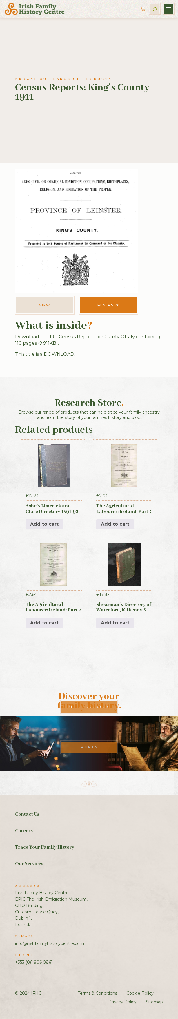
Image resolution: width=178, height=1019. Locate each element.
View (44, 305)
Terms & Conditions (97, 993)
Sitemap (154, 1002)
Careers (24, 831)
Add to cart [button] (44, 524)
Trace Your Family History (44, 847)
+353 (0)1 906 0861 (34, 962)
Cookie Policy (140, 993)
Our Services (29, 864)
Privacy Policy (122, 1002)
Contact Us (27, 814)
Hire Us (89, 747)
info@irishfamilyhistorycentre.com (49, 943)
